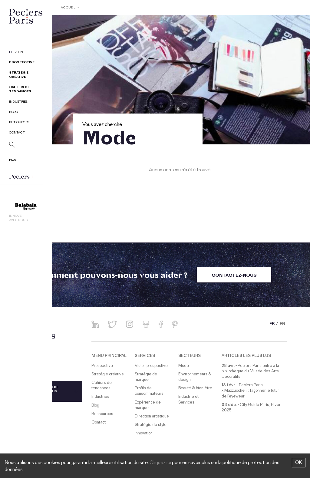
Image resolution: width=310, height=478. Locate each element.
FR (11, 53)
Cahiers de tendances (20, 89)
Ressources (19, 122)
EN (20, 53)
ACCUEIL (68, 8)
